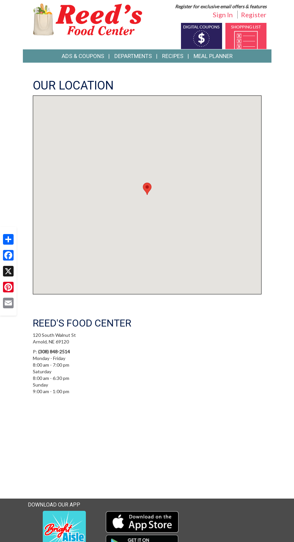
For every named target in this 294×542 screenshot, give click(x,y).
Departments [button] (133, 56)
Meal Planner (213, 56)
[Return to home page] (87, 19)
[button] (147, 189)
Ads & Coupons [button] (83, 56)
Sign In (223, 15)
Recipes (172, 56)
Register (253, 15)
